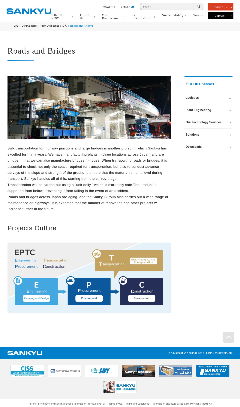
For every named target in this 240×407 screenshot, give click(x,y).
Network (107, 6)
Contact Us (220, 7)
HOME (16, 25)
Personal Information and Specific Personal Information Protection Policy (55, 404)
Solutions (192, 146)
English (125, 6)
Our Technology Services (204, 130)
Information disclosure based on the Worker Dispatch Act (195, 404)
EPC (74, 25)
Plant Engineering (56, 25)
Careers (220, 15)
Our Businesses (32, 25)
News (197, 14)
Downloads (194, 161)
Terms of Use (114, 404)
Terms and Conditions (141, 404)
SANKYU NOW (57, 16)
